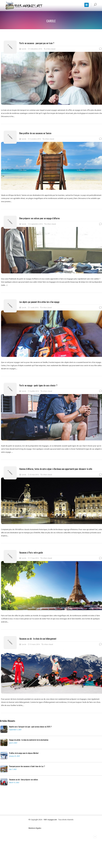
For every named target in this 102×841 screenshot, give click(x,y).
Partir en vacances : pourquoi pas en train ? (36, 43)
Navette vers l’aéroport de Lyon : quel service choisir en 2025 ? (30, 726)
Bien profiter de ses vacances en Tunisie (35, 133)
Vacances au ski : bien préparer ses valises (23, 779)
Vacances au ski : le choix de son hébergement (37, 638)
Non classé (51, 49)
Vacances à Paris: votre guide (31, 552)
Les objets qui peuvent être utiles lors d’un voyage (39, 301)
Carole (23, 49)
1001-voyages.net (50, 820)
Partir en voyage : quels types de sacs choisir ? (38, 385)
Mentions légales (35, 828)
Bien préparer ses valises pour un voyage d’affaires (39, 218)
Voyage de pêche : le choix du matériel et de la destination (28, 740)
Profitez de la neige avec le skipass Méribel (23, 753)
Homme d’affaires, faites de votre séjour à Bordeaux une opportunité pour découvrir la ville (55, 468)
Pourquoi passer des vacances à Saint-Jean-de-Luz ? (27, 766)
